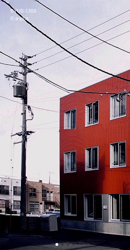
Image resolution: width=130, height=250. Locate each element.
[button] (56, 244)
